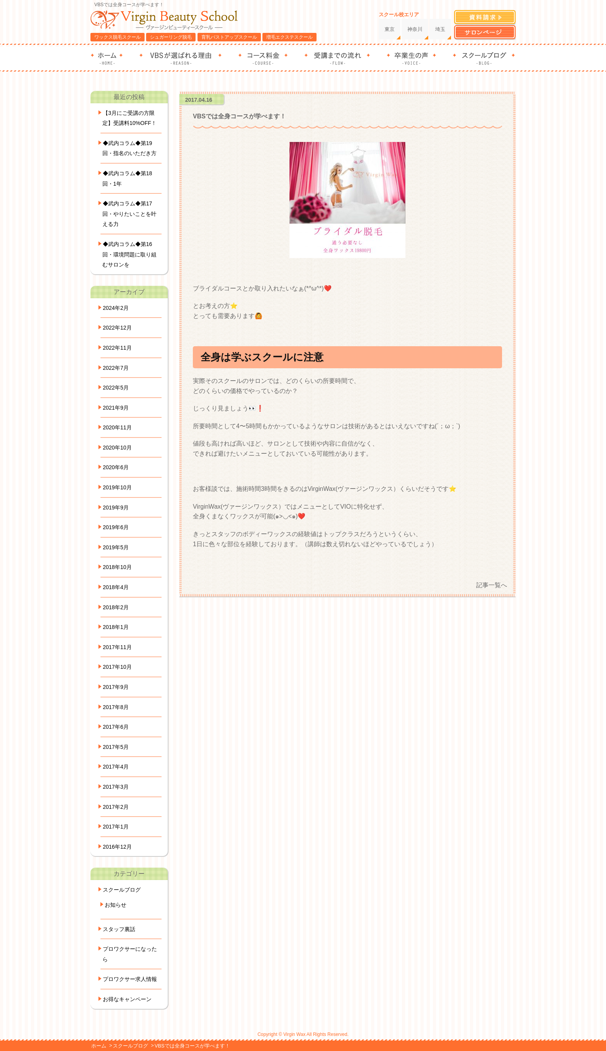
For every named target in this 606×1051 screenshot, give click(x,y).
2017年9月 (116, 687)
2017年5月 (116, 747)
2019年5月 (116, 547)
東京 (390, 29)
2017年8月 (116, 707)
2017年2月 (116, 807)
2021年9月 (116, 408)
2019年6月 (116, 527)
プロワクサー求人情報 (130, 979)
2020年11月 (117, 427)
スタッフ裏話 (119, 929)
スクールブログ (122, 890)
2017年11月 (117, 647)
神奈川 (414, 29)
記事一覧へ (491, 585)
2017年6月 (116, 727)
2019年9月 (116, 507)
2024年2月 (116, 308)
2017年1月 (116, 827)
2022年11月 (117, 348)
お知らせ (115, 905)
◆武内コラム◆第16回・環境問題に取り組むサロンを (129, 254)
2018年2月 (116, 607)
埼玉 (440, 29)
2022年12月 (117, 328)
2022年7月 (116, 368)
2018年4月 (116, 587)
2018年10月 (117, 567)
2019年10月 (117, 487)
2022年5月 (116, 388)
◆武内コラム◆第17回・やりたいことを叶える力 (129, 213)
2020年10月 (117, 447)
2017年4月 (116, 767)
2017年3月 (116, 787)
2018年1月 (116, 627)
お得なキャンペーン (127, 999)
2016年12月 (117, 847)
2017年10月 (117, 667)
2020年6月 (116, 467)
